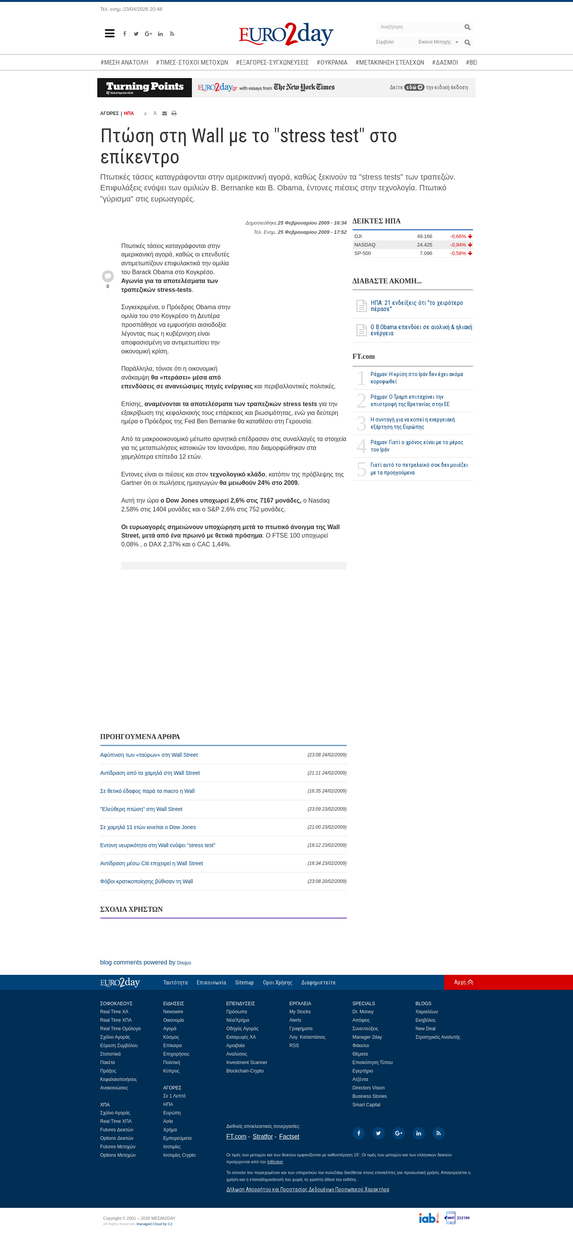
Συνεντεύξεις (365, 1028)
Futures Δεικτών (116, 1129)
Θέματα (360, 1054)
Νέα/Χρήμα (238, 1020)
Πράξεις (108, 1071)
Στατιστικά (110, 1054)
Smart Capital (367, 1104)
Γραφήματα (301, 1028)
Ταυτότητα (175, 982)
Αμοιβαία (236, 1045)
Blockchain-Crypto (245, 1071)
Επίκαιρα (172, 1045)
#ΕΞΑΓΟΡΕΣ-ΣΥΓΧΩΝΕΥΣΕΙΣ (272, 62)
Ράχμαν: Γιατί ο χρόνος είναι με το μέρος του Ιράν (417, 446)
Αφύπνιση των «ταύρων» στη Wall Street (223, 755)
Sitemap (244, 982)
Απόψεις (361, 1020)
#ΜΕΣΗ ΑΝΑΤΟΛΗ (124, 62)
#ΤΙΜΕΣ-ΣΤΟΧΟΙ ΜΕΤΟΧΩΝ (192, 62)
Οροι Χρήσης (277, 982)
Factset (289, 1136)
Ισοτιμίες (172, 1146)
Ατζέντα (360, 1079)
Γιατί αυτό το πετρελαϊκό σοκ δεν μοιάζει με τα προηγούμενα (419, 468)
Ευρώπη (172, 1113)
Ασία (168, 1121)
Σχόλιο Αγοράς (115, 1037)
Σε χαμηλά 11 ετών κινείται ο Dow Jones (223, 827)
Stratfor (263, 1136)
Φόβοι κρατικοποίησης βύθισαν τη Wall (223, 881)
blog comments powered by (146, 962)
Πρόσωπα (237, 1011)
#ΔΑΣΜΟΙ (445, 62)
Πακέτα (107, 1062)
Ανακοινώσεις (114, 1088)
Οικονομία (173, 1020)
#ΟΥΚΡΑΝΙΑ (332, 62)
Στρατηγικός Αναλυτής (438, 1037)
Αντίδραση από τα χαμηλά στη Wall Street (223, 773)
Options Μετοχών (118, 1155)
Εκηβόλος (426, 1020)
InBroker (275, 1161)
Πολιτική (171, 1062)
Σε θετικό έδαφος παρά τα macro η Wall (223, 791)
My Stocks (300, 1011)
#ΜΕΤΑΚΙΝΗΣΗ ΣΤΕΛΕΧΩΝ (389, 62)
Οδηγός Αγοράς (243, 1028)
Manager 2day (367, 1037)
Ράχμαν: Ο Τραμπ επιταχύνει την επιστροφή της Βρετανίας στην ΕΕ (410, 400)
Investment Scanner (247, 1062)
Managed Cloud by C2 (154, 1224)
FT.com (364, 356)
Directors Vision (369, 1088)
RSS (294, 1045)
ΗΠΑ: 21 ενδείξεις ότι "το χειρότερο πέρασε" (408, 306)
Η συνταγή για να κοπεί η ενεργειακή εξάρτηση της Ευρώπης (413, 423)
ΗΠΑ (129, 113)
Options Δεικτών (117, 1138)
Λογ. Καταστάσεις (308, 1037)
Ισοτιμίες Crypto (179, 1155)
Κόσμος (171, 1037)
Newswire (173, 1011)
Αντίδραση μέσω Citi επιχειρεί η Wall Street (223, 863)
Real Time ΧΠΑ (116, 1020)
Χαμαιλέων (427, 1011)
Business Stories (370, 1096)
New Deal (426, 1028)
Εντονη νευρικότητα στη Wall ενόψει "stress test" (223, 845)
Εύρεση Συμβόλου (119, 1045)
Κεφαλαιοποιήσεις (118, 1079)
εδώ (414, 87)
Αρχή (460, 982)
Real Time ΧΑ (114, 1011)
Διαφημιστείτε (318, 982)
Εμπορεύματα (177, 1138)
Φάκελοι (361, 1045)
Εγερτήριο (363, 1071)
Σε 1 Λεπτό (174, 1096)
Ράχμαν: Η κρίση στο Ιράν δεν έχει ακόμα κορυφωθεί (417, 378)
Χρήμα (170, 1129)
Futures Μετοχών (118, 1146)
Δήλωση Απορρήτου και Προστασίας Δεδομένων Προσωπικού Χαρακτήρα (308, 1189)
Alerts (295, 1020)
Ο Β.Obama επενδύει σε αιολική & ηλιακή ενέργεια (412, 330)
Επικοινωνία (211, 982)
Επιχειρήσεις (176, 1054)
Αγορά (170, 1028)
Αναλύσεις (237, 1054)
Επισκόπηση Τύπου (373, 1062)
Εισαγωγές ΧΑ (241, 1037)
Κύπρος (171, 1071)
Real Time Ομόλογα (120, 1028)
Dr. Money (363, 1011)
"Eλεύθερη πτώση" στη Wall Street (223, 809)
